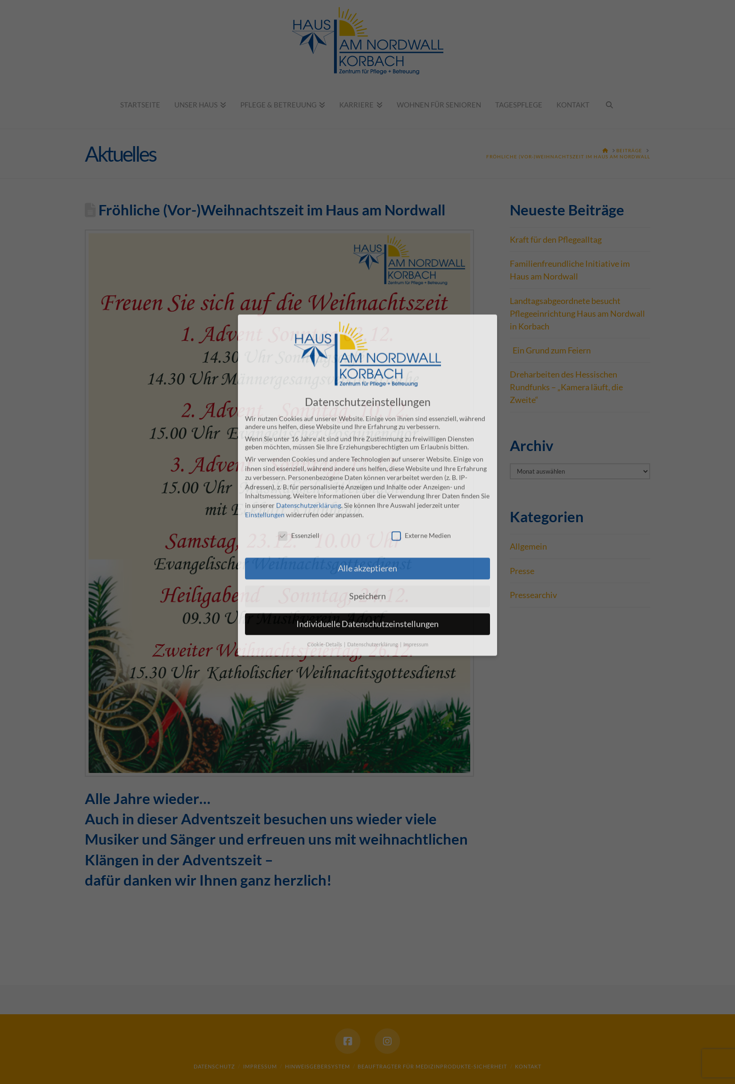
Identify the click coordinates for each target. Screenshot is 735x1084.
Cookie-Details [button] (325, 566)
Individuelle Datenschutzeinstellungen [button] (367, 545)
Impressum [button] (415, 566)
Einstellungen (265, 436)
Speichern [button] (367, 518)
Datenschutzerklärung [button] (373, 566)
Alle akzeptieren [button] (367, 490)
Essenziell (298, 457)
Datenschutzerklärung (308, 427)
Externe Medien (421, 457)
